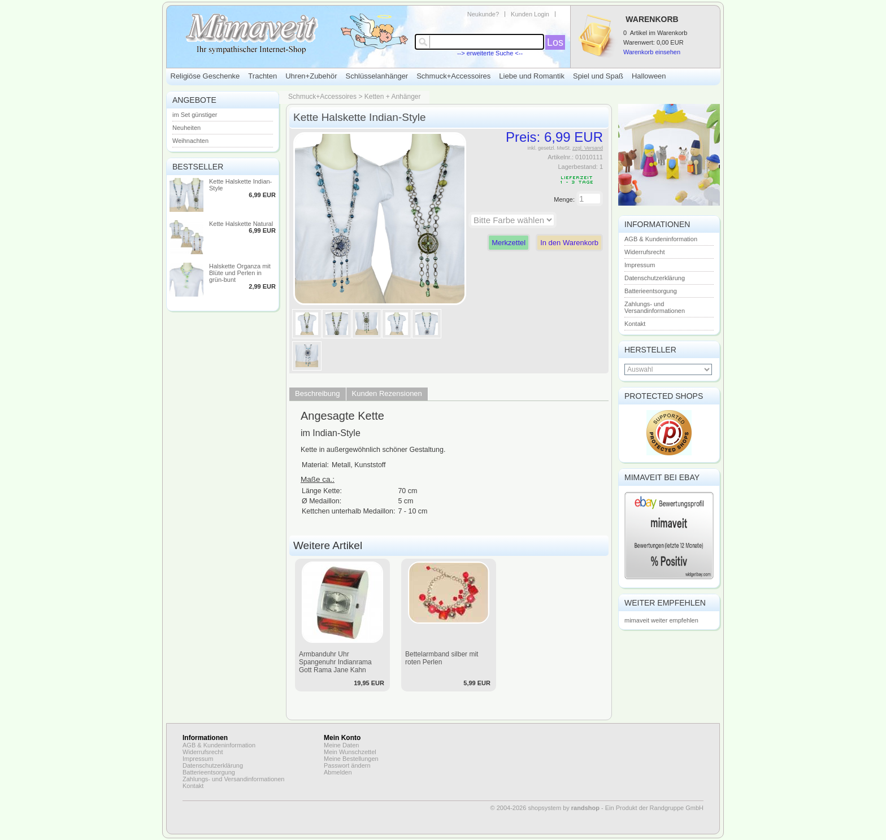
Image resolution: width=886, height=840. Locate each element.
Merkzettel (508, 242)
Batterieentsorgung (650, 291)
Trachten (262, 76)
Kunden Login (530, 14)
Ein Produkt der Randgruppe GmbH (654, 807)
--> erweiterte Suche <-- (490, 53)
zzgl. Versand (587, 148)
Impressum (639, 265)
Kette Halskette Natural (241, 223)
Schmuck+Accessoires (453, 76)
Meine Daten (341, 745)
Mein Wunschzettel (350, 751)
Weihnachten (190, 140)
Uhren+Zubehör (311, 76)
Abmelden (338, 772)
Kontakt (634, 323)
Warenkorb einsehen (651, 52)
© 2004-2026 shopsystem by (545, 807)
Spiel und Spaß (598, 76)
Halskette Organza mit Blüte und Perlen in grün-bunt (240, 273)
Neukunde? (483, 14)
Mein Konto (342, 738)
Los (555, 42)
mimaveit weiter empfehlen (661, 620)
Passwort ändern (347, 765)
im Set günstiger (194, 114)
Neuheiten (186, 127)
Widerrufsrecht (644, 252)
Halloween (649, 76)
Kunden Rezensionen (387, 393)
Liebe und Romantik (531, 76)
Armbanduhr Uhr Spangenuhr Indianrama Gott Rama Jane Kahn (335, 662)
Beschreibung (317, 393)
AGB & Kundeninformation (660, 239)
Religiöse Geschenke (205, 76)
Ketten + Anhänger (392, 97)
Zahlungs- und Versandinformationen (654, 307)
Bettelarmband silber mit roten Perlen (441, 658)
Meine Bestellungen (351, 758)
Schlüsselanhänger (377, 76)
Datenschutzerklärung (654, 278)
